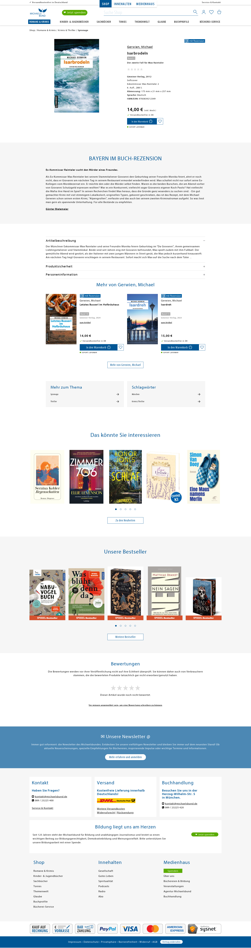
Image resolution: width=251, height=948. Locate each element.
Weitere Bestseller (125, 637)
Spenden (173, 871)
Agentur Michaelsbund (177, 891)
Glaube (162, 21)
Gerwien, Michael (140, 47)
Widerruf (144, 941)
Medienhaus (145, 4)
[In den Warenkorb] (142, 121)
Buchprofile (181, 21)
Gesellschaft (105, 871)
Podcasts (103, 886)
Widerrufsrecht (106, 812)
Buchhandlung (173, 896)
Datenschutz (91, 941)
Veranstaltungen (174, 886)
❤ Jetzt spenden (75, 12)
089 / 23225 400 (44, 800)
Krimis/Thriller (138, 401)
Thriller (54, 401)
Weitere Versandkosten (111, 808)
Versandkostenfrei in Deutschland (50, 2)
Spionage (54, 394)
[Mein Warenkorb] (219, 12)
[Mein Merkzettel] (211, 12)
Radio (101, 891)
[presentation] (46, 306)
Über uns (169, 876)
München (136, 394)
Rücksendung (125, 812)
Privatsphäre (108, 941)
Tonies (123, 21)
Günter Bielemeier (57, 209)
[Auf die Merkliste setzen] (160, 121)
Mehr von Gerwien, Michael (125, 365)
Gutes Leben (105, 876)
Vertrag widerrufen (171, 941)
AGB (155, 941)
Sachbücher (104, 21)
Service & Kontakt (211, 2)
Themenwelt (142, 21)
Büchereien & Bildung (177, 881)
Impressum (74, 941)
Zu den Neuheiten (125, 520)
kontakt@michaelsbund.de (51, 796)
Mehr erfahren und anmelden (125, 757)
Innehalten (122, 4)
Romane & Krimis (39, 21)
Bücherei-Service (210, 21)
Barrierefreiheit (128, 941)
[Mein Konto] (203, 12)
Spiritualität (105, 881)
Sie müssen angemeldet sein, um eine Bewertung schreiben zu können (125, 705)
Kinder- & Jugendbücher (74, 21)
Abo (100, 896)
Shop (105, 4)
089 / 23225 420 (174, 807)
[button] (116, 509)
